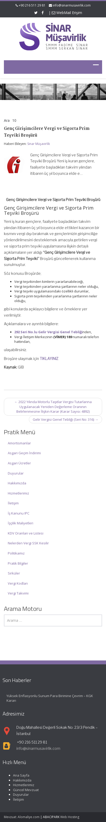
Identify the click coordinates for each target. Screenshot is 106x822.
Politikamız (16, 553)
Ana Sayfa (18, 775)
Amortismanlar (19, 443)
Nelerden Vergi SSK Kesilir (28, 543)
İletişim (13, 503)
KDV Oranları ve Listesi (25, 533)
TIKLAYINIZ (49, 358)
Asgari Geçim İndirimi (24, 453)
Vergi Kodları (18, 583)
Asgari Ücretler (19, 463)
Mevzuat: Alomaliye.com (21, 817)
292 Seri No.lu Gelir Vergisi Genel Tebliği (48, 332)
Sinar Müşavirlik (38, 144)
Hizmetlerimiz (18, 493)
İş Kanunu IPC (18, 513)
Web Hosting (69, 817)
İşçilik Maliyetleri (20, 523)
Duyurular (16, 473)
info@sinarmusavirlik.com (72, 5)
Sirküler (14, 573)
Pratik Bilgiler (18, 563)
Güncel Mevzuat (22, 789)
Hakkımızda (17, 483)
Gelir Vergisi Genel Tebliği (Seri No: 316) (65, 419)
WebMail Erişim (67, 12)
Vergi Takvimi (18, 593)
